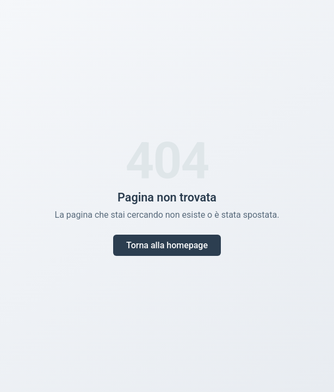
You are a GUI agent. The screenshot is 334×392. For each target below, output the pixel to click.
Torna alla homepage (167, 245)
